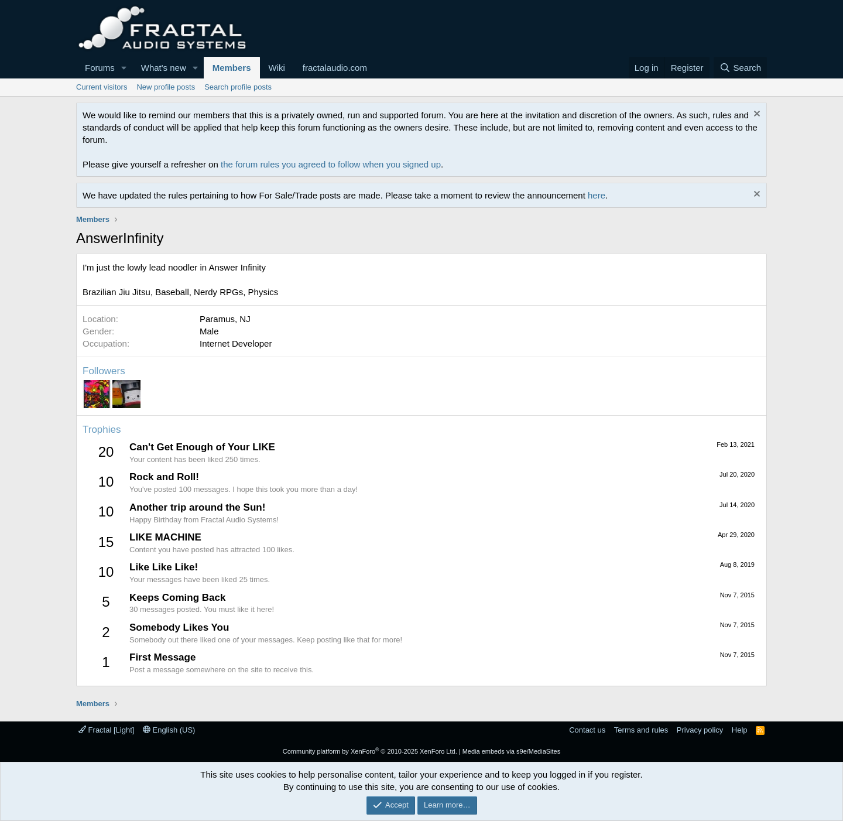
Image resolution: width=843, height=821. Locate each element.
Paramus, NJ (225, 319)
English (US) (169, 730)
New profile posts (165, 87)
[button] (124, 67)
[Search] (740, 67)
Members (232, 68)
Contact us (587, 730)
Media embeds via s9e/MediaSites (511, 751)
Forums (100, 68)
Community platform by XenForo (370, 751)
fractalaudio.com (335, 68)
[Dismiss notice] (755, 115)
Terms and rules (641, 730)
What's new (163, 68)
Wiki (277, 68)
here (596, 195)
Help (740, 730)
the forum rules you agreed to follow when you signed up (331, 164)
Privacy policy (700, 730)
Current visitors (101, 87)
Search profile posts (238, 87)
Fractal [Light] (106, 730)
